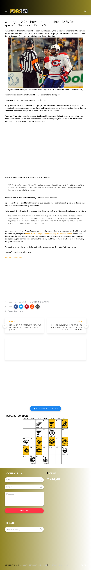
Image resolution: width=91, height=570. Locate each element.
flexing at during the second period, (48, 233)
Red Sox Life (43, 565)
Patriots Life (52, 565)
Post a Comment (15, 311)
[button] (16, 306)
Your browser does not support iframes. (41, 150)
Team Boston (63, 565)
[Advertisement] (45, 280)
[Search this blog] (24, 529)
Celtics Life (33, 565)
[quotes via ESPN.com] (14, 257)
